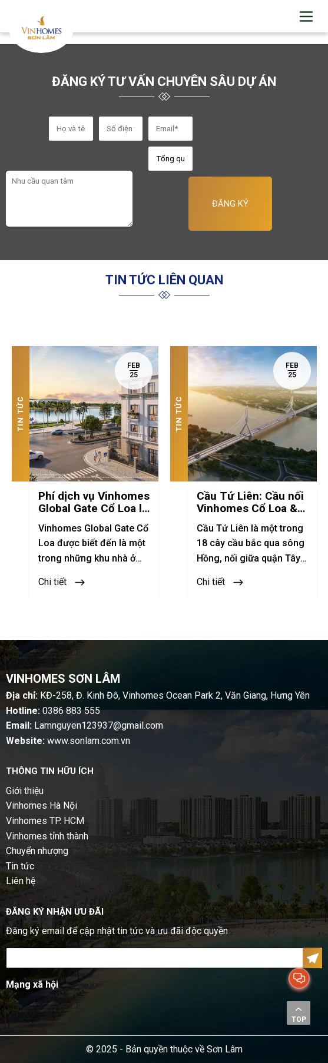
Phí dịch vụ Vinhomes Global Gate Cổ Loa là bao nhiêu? (94, 502)
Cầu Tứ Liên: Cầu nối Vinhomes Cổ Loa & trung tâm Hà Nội (250, 502)
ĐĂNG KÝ (230, 203)
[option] (85, 472)
